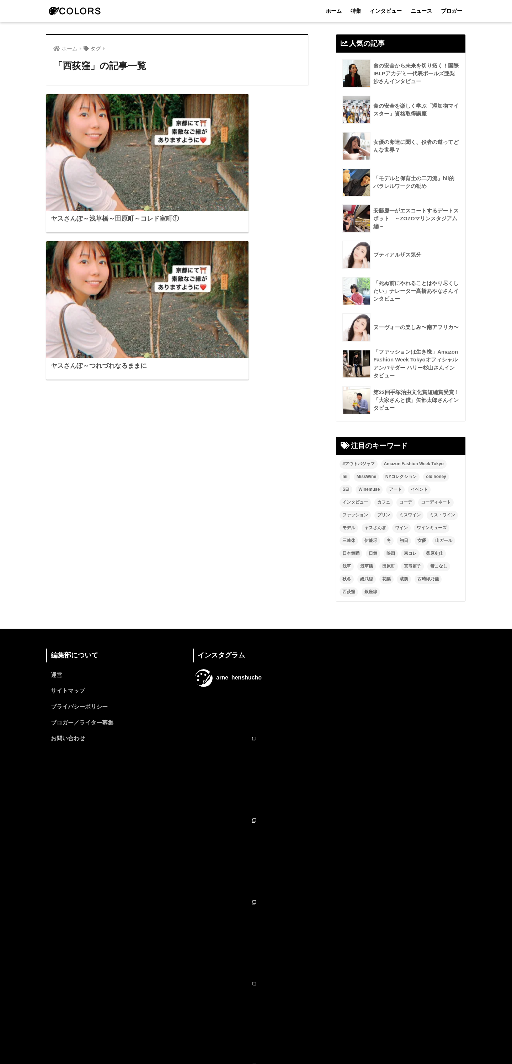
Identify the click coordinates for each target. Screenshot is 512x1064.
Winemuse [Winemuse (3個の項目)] (369, 489)
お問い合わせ (68, 740)
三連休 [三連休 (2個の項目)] (348, 540)
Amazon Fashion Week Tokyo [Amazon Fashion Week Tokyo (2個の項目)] (414, 464)
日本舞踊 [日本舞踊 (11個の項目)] (350, 553)
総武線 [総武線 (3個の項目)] (366, 579)
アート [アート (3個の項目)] (395, 489)
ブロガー (451, 11)
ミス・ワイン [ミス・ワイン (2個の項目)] (442, 515)
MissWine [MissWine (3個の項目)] (366, 476)
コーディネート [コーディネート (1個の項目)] (436, 502)
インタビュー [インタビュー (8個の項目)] (355, 502)
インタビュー (386, 11)
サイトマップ (68, 692)
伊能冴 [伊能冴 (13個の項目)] (370, 540)
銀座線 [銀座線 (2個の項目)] (370, 592)
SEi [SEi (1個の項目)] (345, 489)
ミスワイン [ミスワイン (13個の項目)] (410, 515)
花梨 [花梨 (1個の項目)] (386, 579)
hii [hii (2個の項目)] (344, 476)
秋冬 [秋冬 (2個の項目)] (346, 579)
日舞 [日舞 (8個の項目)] (373, 553)
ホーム (334, 11)
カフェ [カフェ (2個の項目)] (383, 502)
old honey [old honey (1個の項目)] (436, 476)
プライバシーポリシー (79, 708)
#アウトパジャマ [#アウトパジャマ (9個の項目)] (358, 464)
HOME (256, 1027)
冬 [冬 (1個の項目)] (388, 540)
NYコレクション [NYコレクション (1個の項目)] (401, 476)
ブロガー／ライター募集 (82, 724)
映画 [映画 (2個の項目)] (390, 553)
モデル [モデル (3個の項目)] (348, 528)
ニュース (421, 11)
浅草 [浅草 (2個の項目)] (346, 566)
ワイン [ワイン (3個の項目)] (401, 528)
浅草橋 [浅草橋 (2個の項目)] (366, 566)
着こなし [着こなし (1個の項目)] (438, 566)
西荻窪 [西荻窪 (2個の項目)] (348, 592)
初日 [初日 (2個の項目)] (404, 540)
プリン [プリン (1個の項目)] (383, 515)
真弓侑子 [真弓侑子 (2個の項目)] (412, 566)
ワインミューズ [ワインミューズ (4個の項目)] (432, 528)
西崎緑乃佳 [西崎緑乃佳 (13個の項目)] (428, 579)
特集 (356, 11)
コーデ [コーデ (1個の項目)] (405, 502)
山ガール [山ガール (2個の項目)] (443, 540)
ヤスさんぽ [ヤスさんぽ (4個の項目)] (375, 528)
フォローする (256, 988)
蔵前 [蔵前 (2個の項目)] (404, 579)
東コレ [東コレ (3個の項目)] (410, 553)
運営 (56, 676)
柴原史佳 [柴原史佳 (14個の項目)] (434, 553)
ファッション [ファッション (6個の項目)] (355, 515)
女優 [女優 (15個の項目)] (421, 540)
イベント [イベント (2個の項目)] (419, 489)
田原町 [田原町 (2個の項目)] (388, 566)
